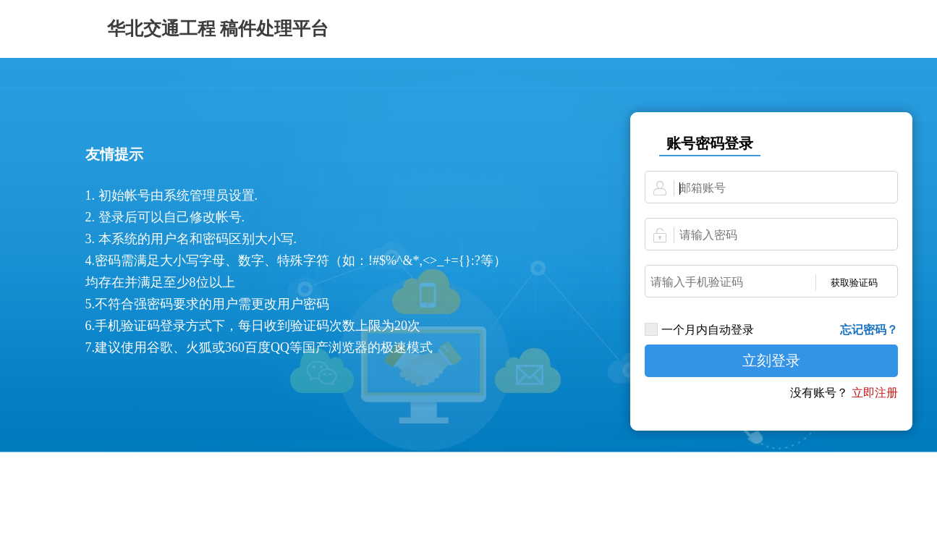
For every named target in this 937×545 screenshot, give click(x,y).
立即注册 (875, 392)
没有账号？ (819, 392)
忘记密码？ (869, 330)
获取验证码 (854, 282)
